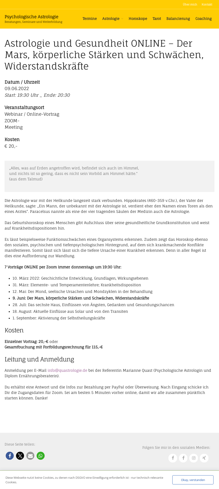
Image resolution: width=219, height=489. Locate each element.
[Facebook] (172, 458)
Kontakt (207, 4)
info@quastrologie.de (67, 370)
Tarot (157, 18)
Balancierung (178, 18)
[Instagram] (193, 458)
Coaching (203, 18)
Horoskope (138, 18)
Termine (90, 18)
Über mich (190, 4)
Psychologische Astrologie (31, 16)
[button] (10, 456)
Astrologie (110, 18)
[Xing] (204, 458)
